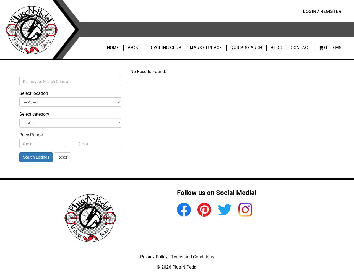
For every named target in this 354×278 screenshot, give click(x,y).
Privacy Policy (154, 256)
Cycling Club (166, 47)
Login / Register (322, 11)
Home (113, 47)
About (134, 47)
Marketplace (206, 47)
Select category (34, 114)
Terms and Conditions (192, 256)
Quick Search (246, 47)
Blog (276, 47)
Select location (33, 93)
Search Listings (36, 157)
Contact (301, 47)
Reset (62, 157)
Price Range (31, 134)
